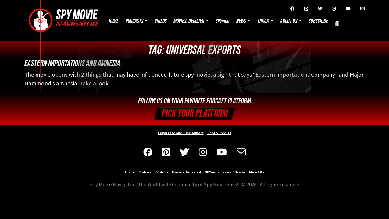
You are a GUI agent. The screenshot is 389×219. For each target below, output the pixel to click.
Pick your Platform (195, 114)
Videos (161, 21)
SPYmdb (222, 21)
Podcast (145, 172)
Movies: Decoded (188, 21)
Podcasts (134, 21)
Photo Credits (219, 132)
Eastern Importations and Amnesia (72, 63)
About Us (256, 172)
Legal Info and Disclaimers (181, 132)
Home (114, 21)
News (241, 21)
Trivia (263, 21)
